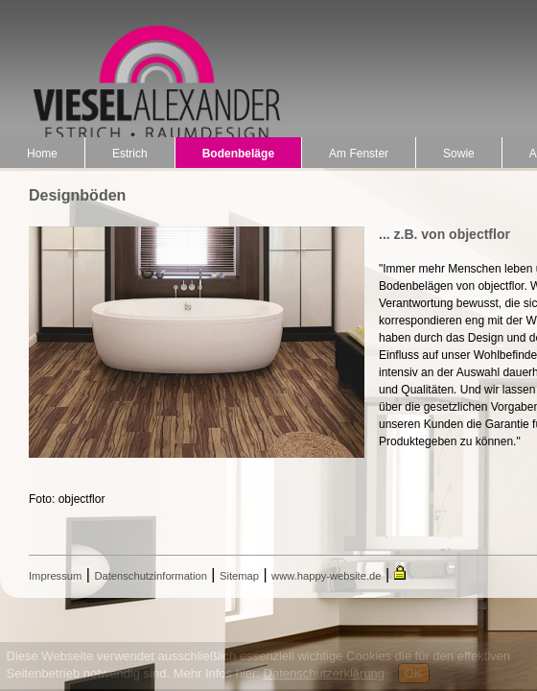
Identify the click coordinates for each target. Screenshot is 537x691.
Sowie (459, 153)
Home (42, 153)
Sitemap (239, 576)
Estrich (130, 153)
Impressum (55, 576)
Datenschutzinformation (150, 576)
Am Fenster (358, 153)
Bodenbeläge (238, 153)
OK (414, 673)
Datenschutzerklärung (324, 673)
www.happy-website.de (326, 576)
